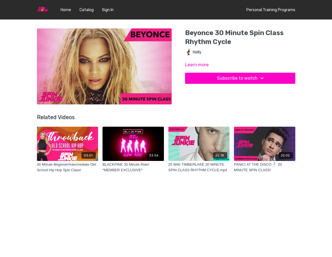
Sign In (108, 10)
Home (66, 10)
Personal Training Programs (270, 10)
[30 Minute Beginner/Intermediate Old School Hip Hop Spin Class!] (67, 167)
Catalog (86, 10)
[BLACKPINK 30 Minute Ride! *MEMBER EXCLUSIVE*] (133, 167)
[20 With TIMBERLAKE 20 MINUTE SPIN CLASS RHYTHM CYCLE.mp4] (199, 167)
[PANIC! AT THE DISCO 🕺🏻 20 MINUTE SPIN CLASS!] (264, 167)
